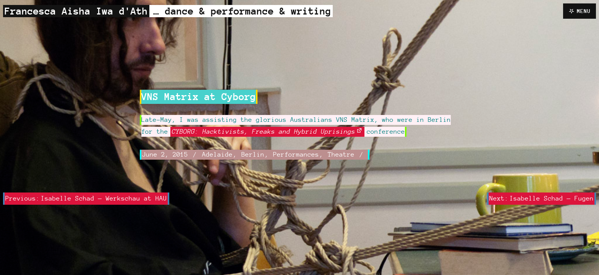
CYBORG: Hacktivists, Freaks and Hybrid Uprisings (263, 131)
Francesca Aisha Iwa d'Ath (76, 11)
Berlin (252, 154)
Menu (584, 11)
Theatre (341, 154)
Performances (296, 154)
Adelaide (217, 154)
